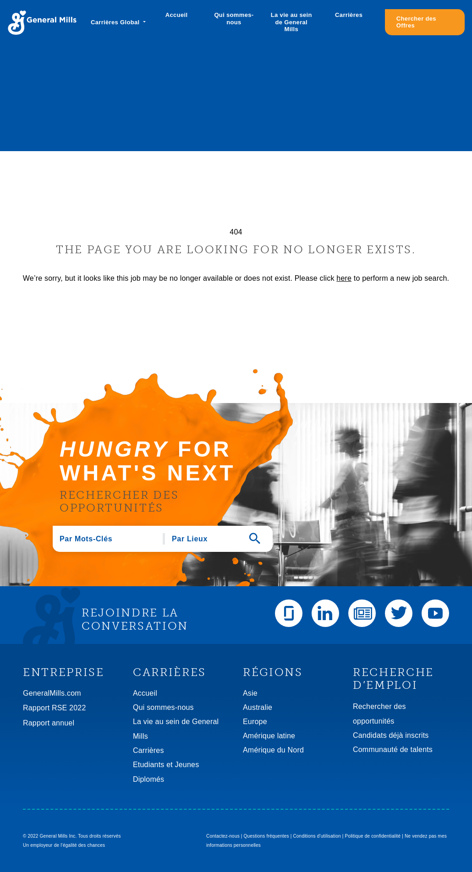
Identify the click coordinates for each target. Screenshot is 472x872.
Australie (257, 707)
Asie (250, 693)
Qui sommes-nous (233, 18)
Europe (255, 721)
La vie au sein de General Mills (291, 22)
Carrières (348, 14)
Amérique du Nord (273, 750)
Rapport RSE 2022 (54, 708)
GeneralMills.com (52, 693)
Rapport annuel (48, 723)
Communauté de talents (393, 749)
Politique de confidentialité (373, 836)
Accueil (176, 14)
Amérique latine (269, 736)
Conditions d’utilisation (316, 836)
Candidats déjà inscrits (391, 735)
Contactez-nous (223, 836)
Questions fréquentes (266, 836)
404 (236, 232)
